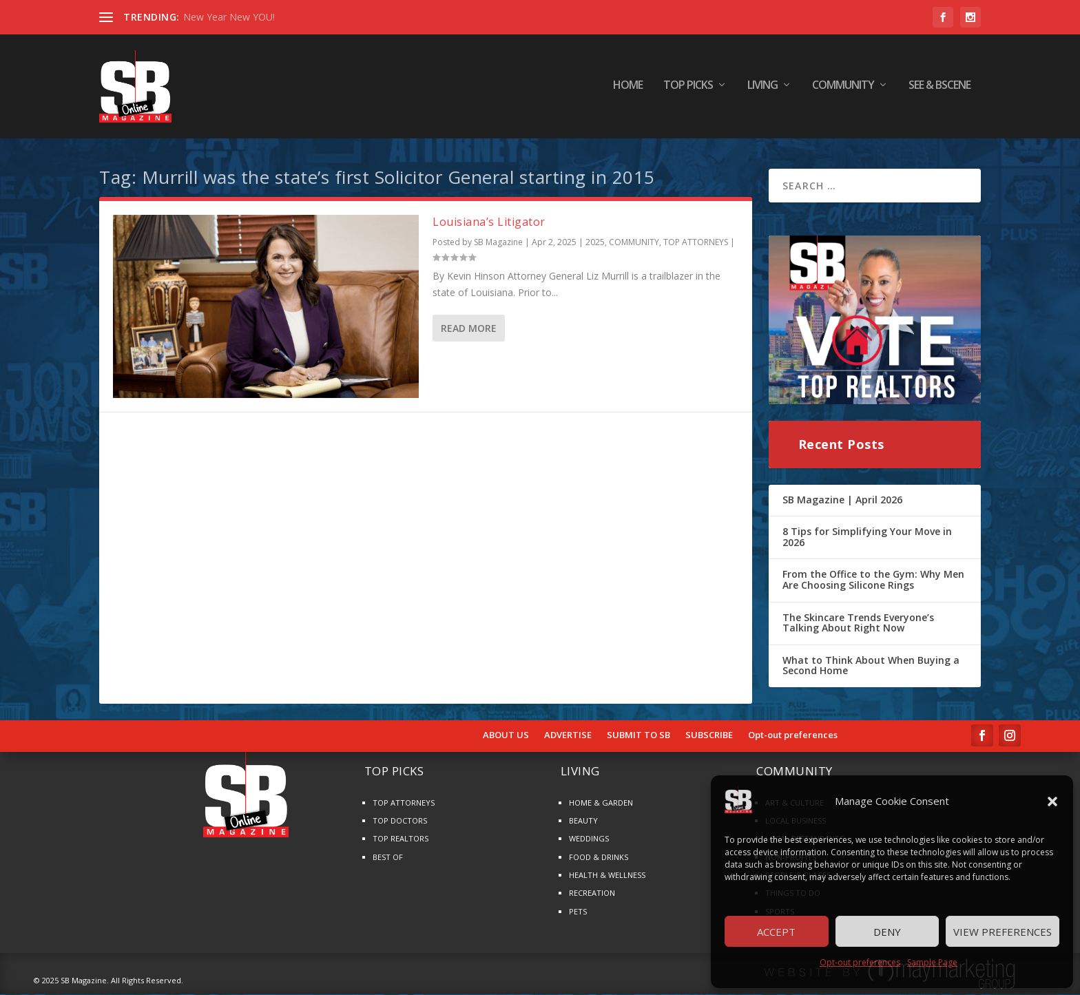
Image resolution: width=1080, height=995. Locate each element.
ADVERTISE (568, 736)
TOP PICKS (688, 89)
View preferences (1002, 932)
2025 (595, 243)
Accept (776, 932)
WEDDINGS (589, 840)
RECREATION (592, 894)
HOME (628, 89)
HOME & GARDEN (601, 803)
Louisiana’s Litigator (489, 222)
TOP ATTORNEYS (695, 243)
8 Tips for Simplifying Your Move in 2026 (867, 537)
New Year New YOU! (229, 16)
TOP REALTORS (400, 840)
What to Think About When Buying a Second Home (870, 666)
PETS (578, 912)
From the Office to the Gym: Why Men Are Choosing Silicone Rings (873, 581)
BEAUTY (583, 821)
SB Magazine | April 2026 (842, 500)
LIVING (762, 89)
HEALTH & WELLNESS (607, 875)
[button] (1052, 801)
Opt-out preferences (860, 962)
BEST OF (388, 857)
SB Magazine (498, 243)
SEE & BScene (939, 89)
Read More (469, 328)
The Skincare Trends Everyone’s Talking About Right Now (858, 623)
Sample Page (932, 962)
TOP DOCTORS (400, 821)
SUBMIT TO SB (638, 736)
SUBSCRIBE (709, 736)
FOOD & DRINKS (598, 857)
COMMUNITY (843, 89)
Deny (887, 932)
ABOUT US (506, 736)
